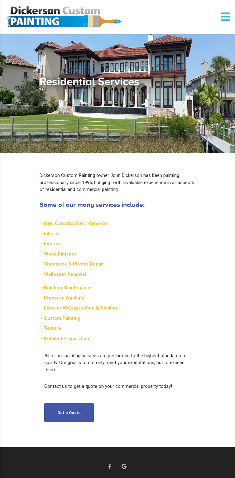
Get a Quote (69, 412)
